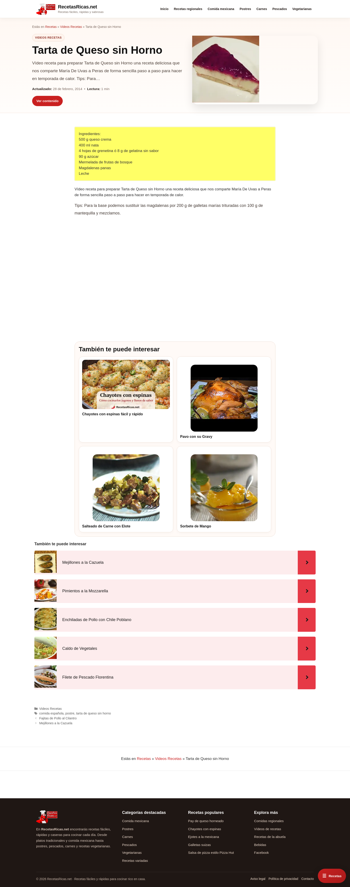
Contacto (307, 879)
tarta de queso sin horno (93, 713)
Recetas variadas (135, 860)
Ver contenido (47, 101)
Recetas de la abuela (269, 837)
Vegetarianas (302, 9)
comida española (51, 713)
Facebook (261, 852)
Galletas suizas (199, 845)
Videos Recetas (71, 27)
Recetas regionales (188, 9)
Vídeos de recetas (267, 829)
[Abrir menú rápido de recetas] (332, 876)
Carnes (261, 9)
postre (69, 713)
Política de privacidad (283, 879)
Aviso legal (257, 879)
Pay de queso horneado (206, 821)
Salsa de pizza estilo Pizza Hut (211, 852)
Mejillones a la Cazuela (55, 723)
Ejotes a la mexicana (203, 837)
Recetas (50, 27)
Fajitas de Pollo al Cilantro (58, 718)
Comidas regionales (269, 821)
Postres (245, 9)
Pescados (279, 9)
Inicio (164, 9)
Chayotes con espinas (204, 829)
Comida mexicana (221, 9)
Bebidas (260, 845)
